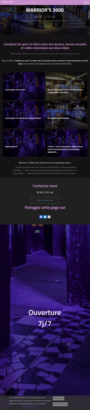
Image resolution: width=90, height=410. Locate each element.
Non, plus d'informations (60, 404)
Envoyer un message (45, 200)
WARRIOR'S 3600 (42, 2)
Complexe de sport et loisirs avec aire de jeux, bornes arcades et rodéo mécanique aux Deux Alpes (51, 53)
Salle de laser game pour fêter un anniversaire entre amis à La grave (51, 173)
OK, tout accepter (58, 398)
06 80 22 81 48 (45, 192)
